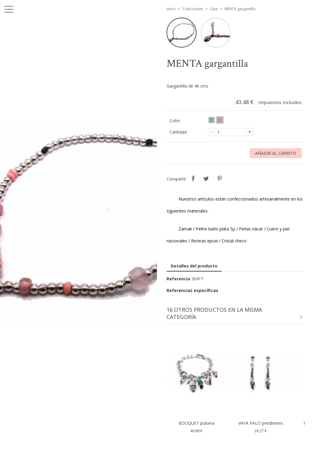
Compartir (193, 179)
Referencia (178, 279)
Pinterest (219, 179)
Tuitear (206, 179)
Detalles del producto (194, 266)
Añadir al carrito (275, 153)
